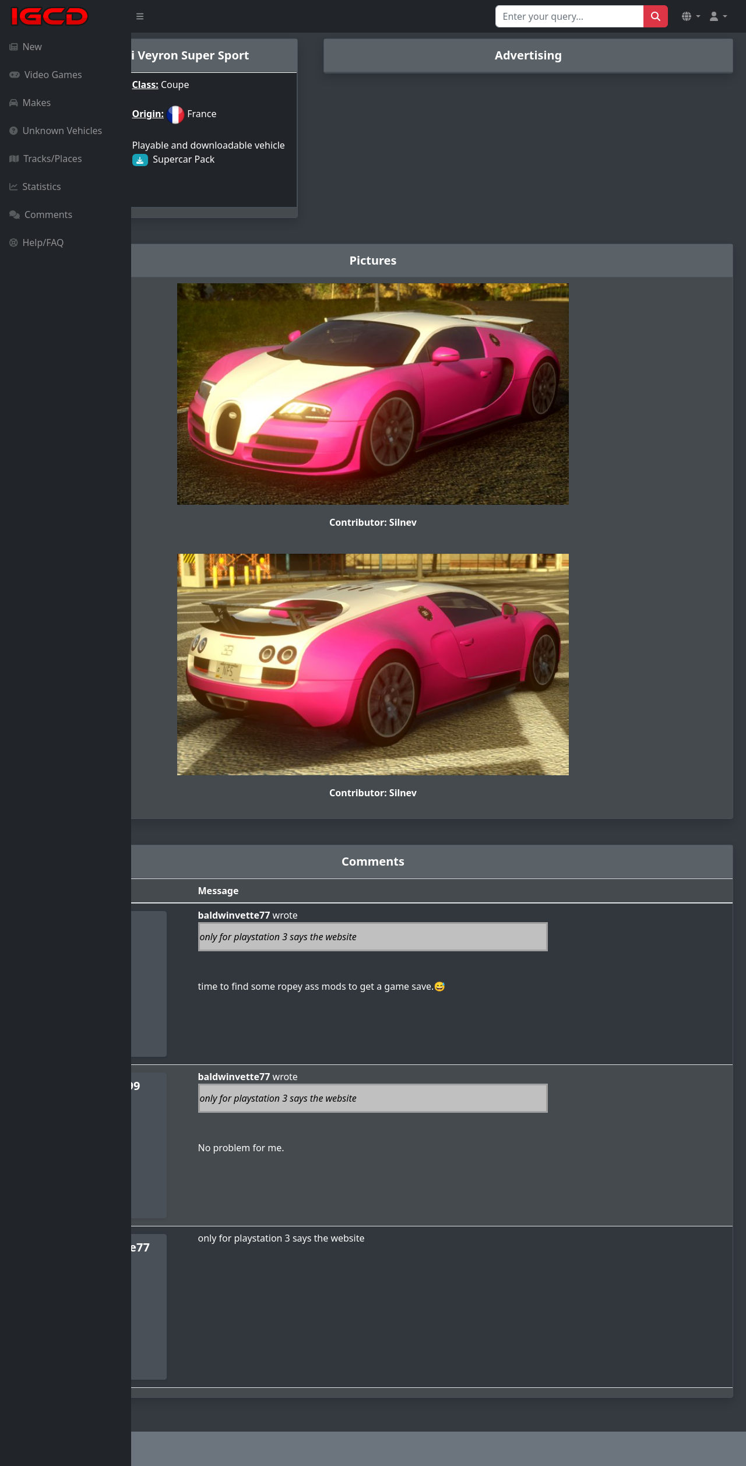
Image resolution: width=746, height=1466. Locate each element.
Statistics (35, 186)
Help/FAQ (36, 242)
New (25, 46)
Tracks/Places (45, 158)
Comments (40, 214)
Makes (30, 102)
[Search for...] (569, 16)
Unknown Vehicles (55, 130)
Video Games (45, 74)
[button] (691, 16)
